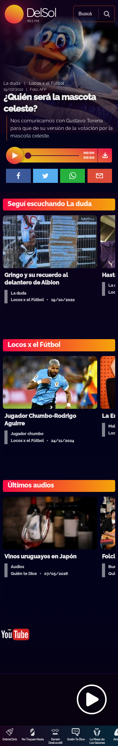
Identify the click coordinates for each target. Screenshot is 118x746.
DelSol (41, 12)
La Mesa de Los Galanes (97, 741)
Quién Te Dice (76, 739)
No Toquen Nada (33, 739)
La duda (11, 83)
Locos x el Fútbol (46, 83)
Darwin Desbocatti (55, 741)
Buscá (85, 14)
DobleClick (10, 739)
